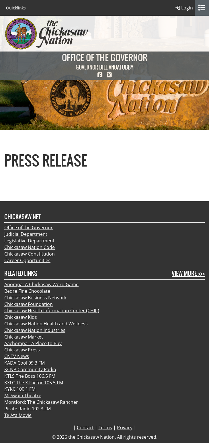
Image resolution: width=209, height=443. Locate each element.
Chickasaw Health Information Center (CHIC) (51, 310)
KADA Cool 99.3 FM (24, 363)
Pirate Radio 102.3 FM (27, 409)
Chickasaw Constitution (29, 254)
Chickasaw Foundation (28, 304)
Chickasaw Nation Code (29, 247)
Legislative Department (29, 241)
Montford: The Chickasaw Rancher (41, 402)
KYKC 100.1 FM (20, 389)
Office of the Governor (28, 227)
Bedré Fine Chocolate (27, 291)
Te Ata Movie (18, 415)
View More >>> (188, 273)
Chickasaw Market (23, 337)
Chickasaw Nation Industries (34, 330)
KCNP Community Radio (30, 369)
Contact (85, 427)
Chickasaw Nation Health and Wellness (46, 324)
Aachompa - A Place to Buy (33, 343)
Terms (105, 427)
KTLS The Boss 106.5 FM (29, 376)
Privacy (124, 427)
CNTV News (16, 356)
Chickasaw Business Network (35, 297)
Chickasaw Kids (20, 317)
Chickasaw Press (22, 350)
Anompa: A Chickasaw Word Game (41, 284)
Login (184, 7)
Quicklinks (16, 8)
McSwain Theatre (22, 395)
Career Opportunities (27, 260)
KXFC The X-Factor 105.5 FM (33, 382)
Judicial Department (25, 234)
